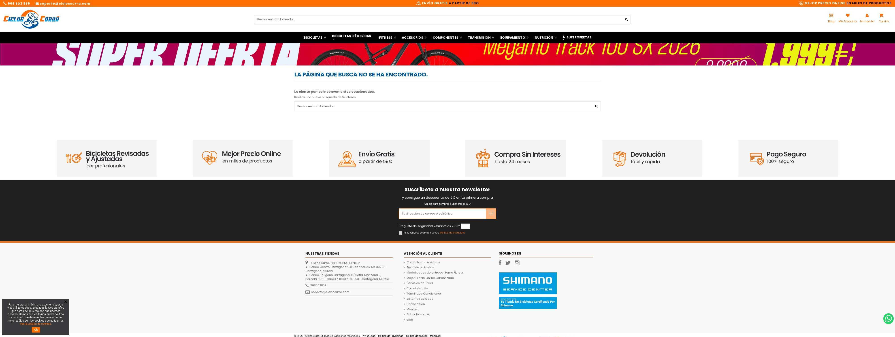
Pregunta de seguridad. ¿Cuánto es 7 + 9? (429, 226)
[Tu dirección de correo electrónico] (442, 214)
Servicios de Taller (420, 283)
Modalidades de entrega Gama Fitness (435, 273)
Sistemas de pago (420, 299)
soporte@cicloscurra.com (330, 292)
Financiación (416, 304)
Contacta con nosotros (423, 262)
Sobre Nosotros (418, 314)
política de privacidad (453, 232)
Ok (36, 329)
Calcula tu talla (417, 288)
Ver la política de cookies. (36, 323)
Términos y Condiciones (424, 294)
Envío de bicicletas (420, 267)
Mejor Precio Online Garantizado (430, 278)
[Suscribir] (491, 214)
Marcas (412, 309)
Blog (410, 320)
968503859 (318, 285)
